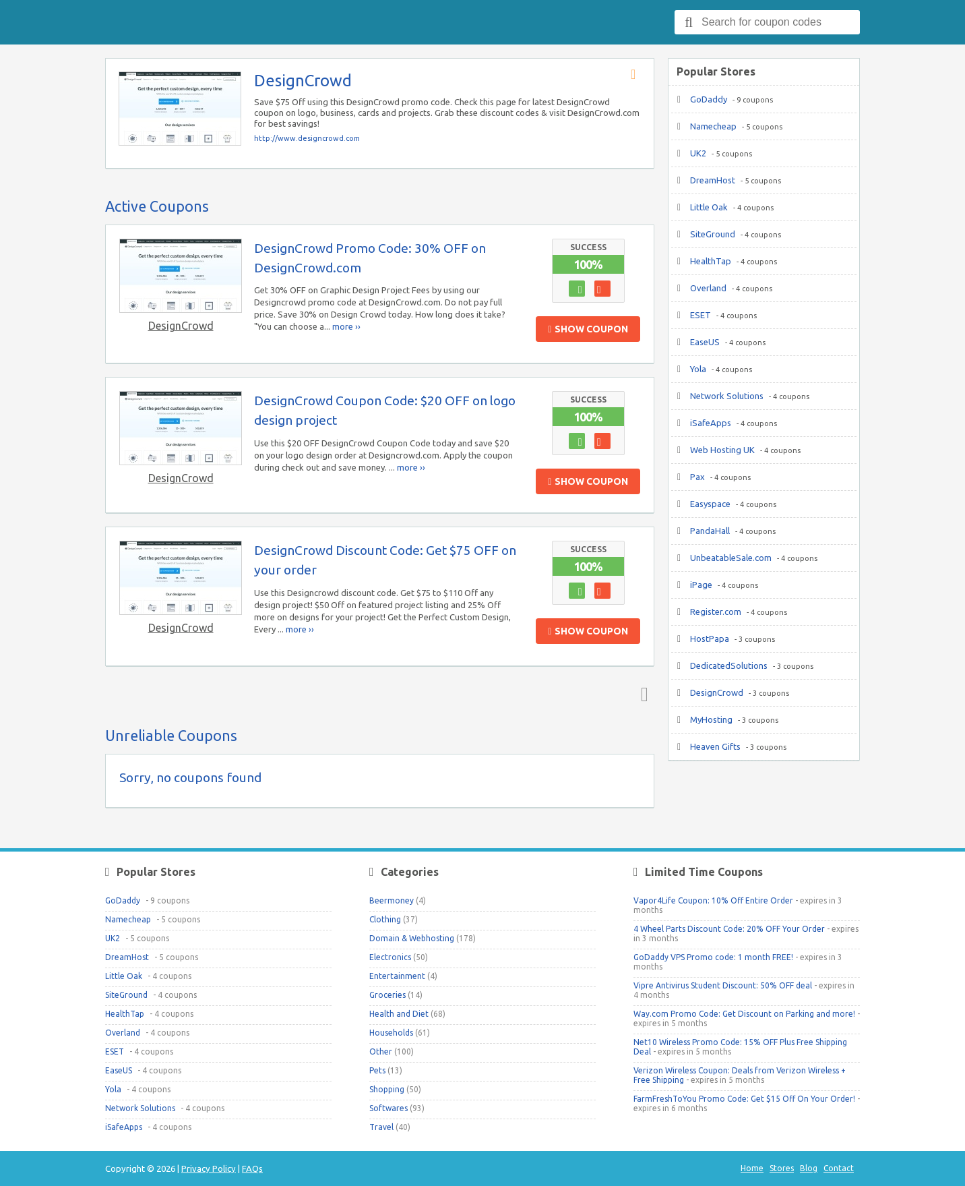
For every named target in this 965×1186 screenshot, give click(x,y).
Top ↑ (641, 694)
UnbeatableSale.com (731, 557)
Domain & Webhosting (411, 938)
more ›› (346, 326)
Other (380, 1051)
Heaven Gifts (715, 746)
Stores (782, 1168)
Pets (377, 1070)
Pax (697, 476)
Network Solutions (727, 396)
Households (391, 1032)
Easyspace (710, 503)
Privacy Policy (208, 1168)
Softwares (388, 1108)
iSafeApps (710, 422)
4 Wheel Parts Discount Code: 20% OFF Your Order (729, 928)
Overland (708, 288)
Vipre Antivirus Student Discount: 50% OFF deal (722, 985)
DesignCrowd (181, 326)
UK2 (698, 153)
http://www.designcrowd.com (307, 138)
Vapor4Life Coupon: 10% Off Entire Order (713, 900)
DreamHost (712, 180)
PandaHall (710, 530)
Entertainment (397, 976)
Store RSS (637, 75)
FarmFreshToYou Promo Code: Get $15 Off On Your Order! (744, 1098)
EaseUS (705, 342)
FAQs (252, 1168)
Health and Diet (399, 1013)
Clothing (385, 919)
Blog (808, 1168)
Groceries (387, 994)
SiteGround (712, 234)
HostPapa (709, 638)
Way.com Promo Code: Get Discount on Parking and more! (744, 1013)
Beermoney (391, 900)
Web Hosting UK (722, 449)
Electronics (390, 957)
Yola (698, 369)
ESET (700, 315)
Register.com (715, 611)
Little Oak (709, 207)
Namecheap (713, 126)
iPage (701, 584)
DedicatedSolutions (729, 665)
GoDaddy (708, 99)
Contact (838, 1168)
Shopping (386, 1089)
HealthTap (710, 261)
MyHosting (711, 719)
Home (752, 1168)
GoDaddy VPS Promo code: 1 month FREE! (713, 957)
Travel (381, 1127)
